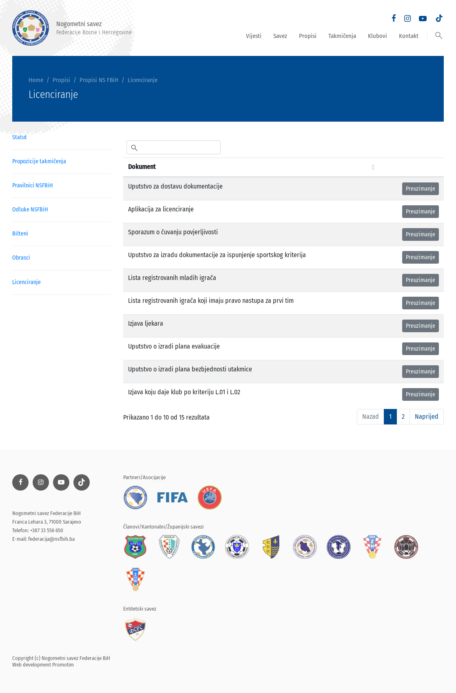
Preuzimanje (420, 188)
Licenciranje (142, 80)
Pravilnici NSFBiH (32, 185)
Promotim (63, 665)
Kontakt (408, 36)
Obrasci (21, 257)
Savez (280, 36)
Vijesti (253, 36)
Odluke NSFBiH (30, 209)
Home (36, 80)
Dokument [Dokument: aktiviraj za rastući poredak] (141, 167)
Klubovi (377, 36)
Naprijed (426, 416)
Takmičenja (342, 36)
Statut (19, 137)
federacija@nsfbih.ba (51, 539)
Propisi (308, 36)
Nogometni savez (72, 28)
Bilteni (20, 233)
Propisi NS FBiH (99, 80)
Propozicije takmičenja (39, 161)
